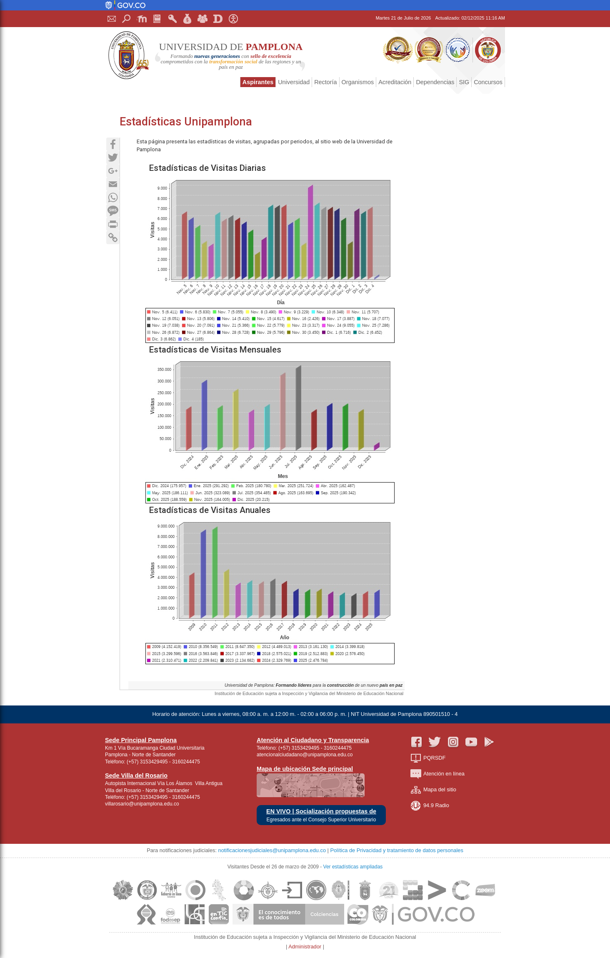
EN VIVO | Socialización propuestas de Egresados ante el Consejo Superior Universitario (321, 815)
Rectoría (325, 82)
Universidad (294, 82)
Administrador (305, 946)
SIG (464, 82)
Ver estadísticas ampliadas (353, 867)
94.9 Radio (429, 805)
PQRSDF (427, 758)
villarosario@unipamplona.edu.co (142, 804)
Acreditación (394, 82)
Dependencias (435, 82)
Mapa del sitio (433, 790)
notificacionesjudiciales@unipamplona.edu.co (272, 850)
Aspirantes (257, 82)
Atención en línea (437, 774)
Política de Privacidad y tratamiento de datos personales (396, 850)
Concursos (488, 82)
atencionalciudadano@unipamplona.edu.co (304, 755)
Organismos (358, 82)
